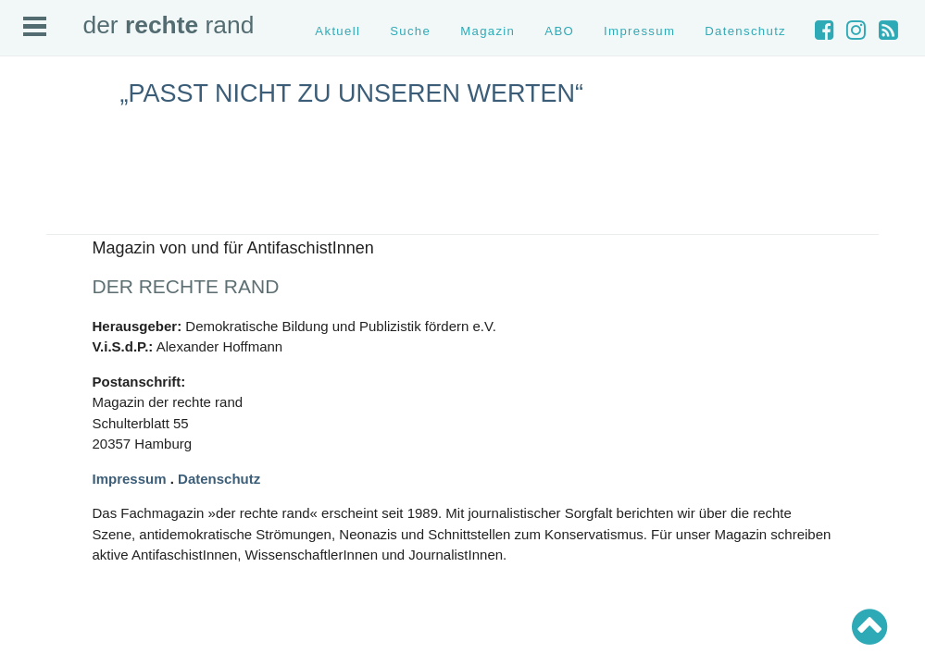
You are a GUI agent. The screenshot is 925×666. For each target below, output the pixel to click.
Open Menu (35, 26)
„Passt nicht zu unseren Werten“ (352, 93)
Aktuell (337, 31)
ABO (559, 31)
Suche (410, 31)
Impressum (639, 31)
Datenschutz (745, 31)
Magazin (487, 31)
